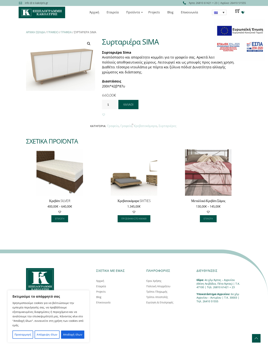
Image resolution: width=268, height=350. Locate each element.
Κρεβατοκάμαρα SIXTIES (134, 201)
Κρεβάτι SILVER (59, 201)
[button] (103, 114)
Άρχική (100, 281)
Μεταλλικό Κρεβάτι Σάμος (208, 201)
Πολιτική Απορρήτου (158, 286)
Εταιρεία (101, 286)
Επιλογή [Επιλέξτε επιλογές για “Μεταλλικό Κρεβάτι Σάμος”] (208, 218)
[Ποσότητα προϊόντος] (109, 104)
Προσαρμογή (23, 334)
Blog (98, 297)
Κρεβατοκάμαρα (145, 126)
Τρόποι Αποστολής (157, 297)
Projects (101, 291)
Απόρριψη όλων (47, 334)
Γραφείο (52, 32)
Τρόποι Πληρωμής (157, 291)
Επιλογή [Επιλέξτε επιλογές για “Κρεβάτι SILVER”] (59, 218)
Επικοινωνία (103, 302)
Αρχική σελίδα (35, 32)
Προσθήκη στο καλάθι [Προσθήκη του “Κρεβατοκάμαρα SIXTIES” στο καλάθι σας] (133, 218)
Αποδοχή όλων (72, 334)
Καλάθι (128, 104)
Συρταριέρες (167, 126)
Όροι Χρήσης (154, 281)
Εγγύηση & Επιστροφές (159, 302)
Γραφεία (66, 32)
